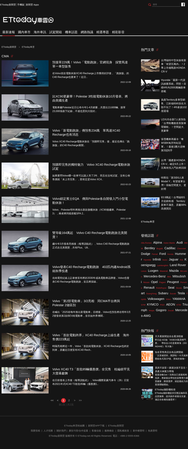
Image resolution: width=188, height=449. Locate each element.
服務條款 (109, 430)
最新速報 (8, 32)
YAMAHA (178, 299)
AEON (170, 304)
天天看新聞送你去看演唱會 (169, 336)
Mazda (174, 270)
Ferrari (155, 254)
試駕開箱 (55, 32)
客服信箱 (96, 430)
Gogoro (161, 310)
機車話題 (71, 32)
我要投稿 (35, 430)
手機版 (20, 4)
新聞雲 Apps (32, 4)
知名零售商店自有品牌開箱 (169, 352)
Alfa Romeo (146, 243)
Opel (154, 282)
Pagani (162, 282)
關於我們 (61, 430)
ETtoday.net (84, 435)
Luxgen (153, 270)
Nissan (146, 282)
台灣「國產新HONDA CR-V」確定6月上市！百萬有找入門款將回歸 (173, 164)
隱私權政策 (123, 430)
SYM (143, 305)
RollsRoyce (161, 288)
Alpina (157, 242)
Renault (149, 287)
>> (80, 400)
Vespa (151, 310)
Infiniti (157, 259)
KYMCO (152, 304)
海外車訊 (40, 32)
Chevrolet (181, 248)
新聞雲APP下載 (96, 425)
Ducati (171, 310)
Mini (169, 277)
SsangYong (151, 293)
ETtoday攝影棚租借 (165, 389)
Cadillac (169, 248)
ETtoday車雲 (31, 20)
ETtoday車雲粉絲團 (183, 4)
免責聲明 (152, 430)
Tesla (181, 293)
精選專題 (102, 32)
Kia (181, 260)
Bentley (149, 248)
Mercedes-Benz (155, 276)
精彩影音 (118, 32)
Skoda (179, 288)
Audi (180, 242)
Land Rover (178, 265)
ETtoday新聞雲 (8, 4)
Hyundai (147, 260)
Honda (170, 254)
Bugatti (160, 248)
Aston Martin (169, 243)
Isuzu (164, 260)
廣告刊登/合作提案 (78, 430)
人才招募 (48, 430)
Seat (171, 287)
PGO (162, 305)
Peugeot (173, 282)
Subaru (163, 293)
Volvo (168, 299)
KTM (179, 305)
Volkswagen (156, 299)
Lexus (143, 271)
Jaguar (173, 259)
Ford (162, 253)
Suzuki (173, 293)
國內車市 (24, 32)
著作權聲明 (138, 430)
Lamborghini (162, 265)
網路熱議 (87, 32)
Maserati (164, 271)
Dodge (145, 253)
